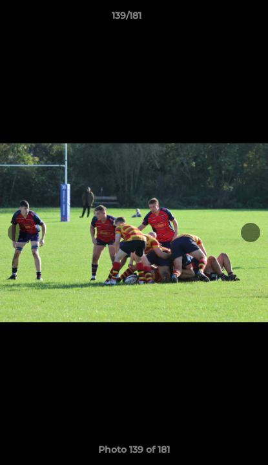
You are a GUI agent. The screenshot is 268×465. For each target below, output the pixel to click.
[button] (221, 19)
